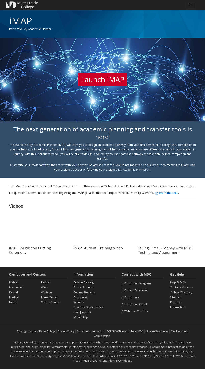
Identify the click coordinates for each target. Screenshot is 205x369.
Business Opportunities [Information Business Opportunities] (88, 307)
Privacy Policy (66, 331)
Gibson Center (50, 302)
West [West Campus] (44, 287)
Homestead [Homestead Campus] (16, 287)
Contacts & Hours (181, 287)
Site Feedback (179, 331)
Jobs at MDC (136, 331)
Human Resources (157, 331)
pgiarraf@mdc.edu (166, 193)
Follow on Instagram (136, 283)
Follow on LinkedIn (135, 304)
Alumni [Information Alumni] (86, 312)
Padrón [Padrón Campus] (45, 282)
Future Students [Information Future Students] (83, 287)
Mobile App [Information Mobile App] (80, 317)
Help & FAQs (178, 282)
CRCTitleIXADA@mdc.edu (117, 360)
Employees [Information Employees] (80, 297)
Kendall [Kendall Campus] (13, 292)
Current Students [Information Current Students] (84, 292)
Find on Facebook (134, 290)
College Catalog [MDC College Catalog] (83, 282)
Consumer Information (90, 331)
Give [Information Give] (76, 312)
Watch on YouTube (135, 311)
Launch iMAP (102, 79)
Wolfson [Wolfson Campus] (46, 292)
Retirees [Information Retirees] (78, 302)
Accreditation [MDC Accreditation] (102, 336)
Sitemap (175, 297)
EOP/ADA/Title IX (117, 331)
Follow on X (130, 297)
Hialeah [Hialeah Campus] (14, 282)
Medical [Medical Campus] (14, 297)
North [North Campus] (13, 302)
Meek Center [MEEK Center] (49, 297)
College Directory (181, 292)
